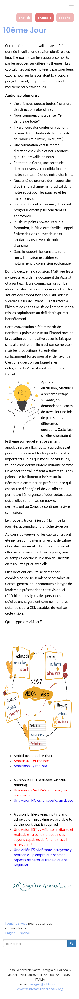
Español (65, 17)
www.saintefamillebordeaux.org (40, 989)
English (24, 17)
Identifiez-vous (16, 923)
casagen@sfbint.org (43, 984)
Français (44, 17)
